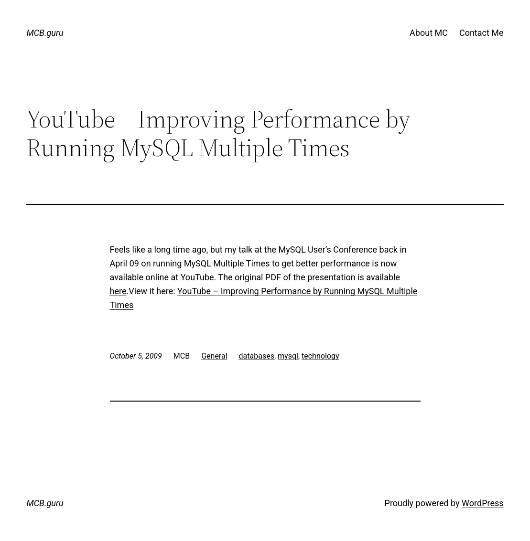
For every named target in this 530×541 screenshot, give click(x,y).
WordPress (482, 503)
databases (256, 356)
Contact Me (481, 33)
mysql (288, 356)
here (118, 291)
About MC (429, 33)
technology (320, 356)
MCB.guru (44, 33)
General (214, 356)
